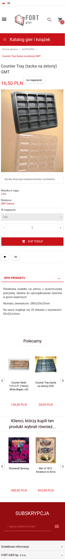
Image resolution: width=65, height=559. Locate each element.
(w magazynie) (34, 80)
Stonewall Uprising (19, 468)
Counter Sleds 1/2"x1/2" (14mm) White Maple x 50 (18, 386)
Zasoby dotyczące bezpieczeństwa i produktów (29, 179)
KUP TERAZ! (32, 241)
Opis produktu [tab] (14, 278)
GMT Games (7, 203)
